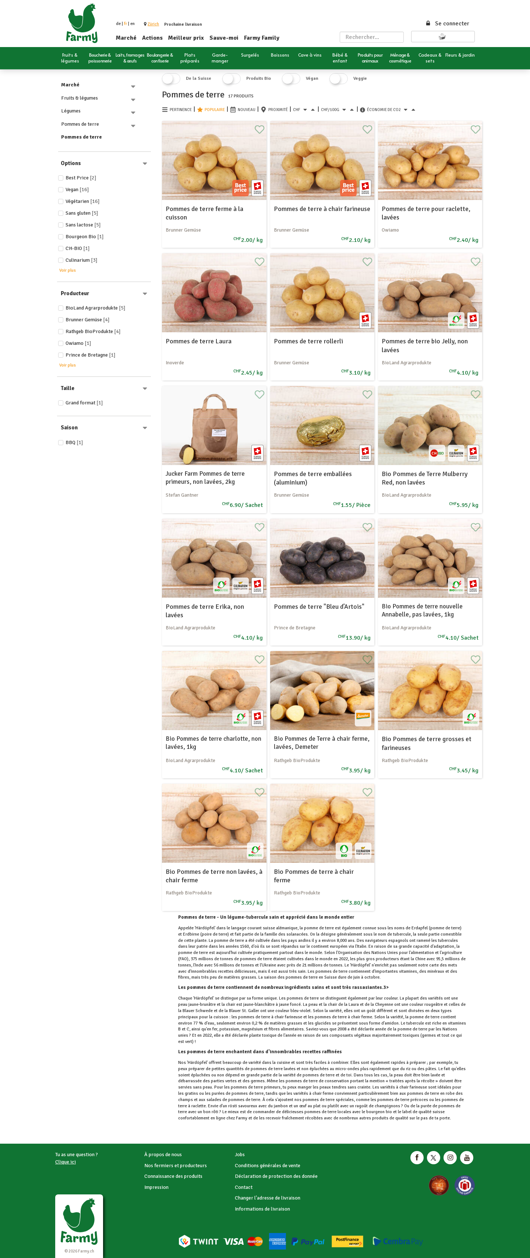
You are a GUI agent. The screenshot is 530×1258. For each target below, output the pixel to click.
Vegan (77, 189)
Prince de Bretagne (91, 355)
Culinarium (82, 260)
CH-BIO (78, 248)
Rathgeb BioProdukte (93, 331)
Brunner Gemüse (88, 320)
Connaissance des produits (173, 1176)
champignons (387, 1106)
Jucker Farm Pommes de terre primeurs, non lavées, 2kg (205, 478)
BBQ (74, 442)
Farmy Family (261, 38)
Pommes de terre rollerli (308, 341)
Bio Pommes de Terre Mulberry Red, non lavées (424, 478)
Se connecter (447, 23)
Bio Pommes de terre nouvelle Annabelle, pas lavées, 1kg (422, 610)
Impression (156, 1187)
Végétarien (83, 201)
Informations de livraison (262, 1209)
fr (125, 23)
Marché (126, 38)
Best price (81, 178)
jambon (281, 1106)
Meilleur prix (186, 38)
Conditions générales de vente (267, 1165)
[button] (153, 24)
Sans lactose (83, 225)
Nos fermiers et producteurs (175, 1165)
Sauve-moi (224, 38)
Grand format (84, 403)
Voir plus (67, 270)
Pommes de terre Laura (199, 341)
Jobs (240, 1154)
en (132, 23)
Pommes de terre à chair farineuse (322, 209)
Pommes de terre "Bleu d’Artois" (319, 607)
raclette (198, 1106)
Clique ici (65, 1162)
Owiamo (78, 343)
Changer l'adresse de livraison (267, 1198)
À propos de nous (163, 1154)
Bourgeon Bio (85, 236)
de (118, 23)
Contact (243, 1187)
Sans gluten (82, 213)
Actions (152, 38)
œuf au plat (310, 1106)
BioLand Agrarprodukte (96, 308)
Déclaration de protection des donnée (276, 1176)
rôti (215, 1112)
